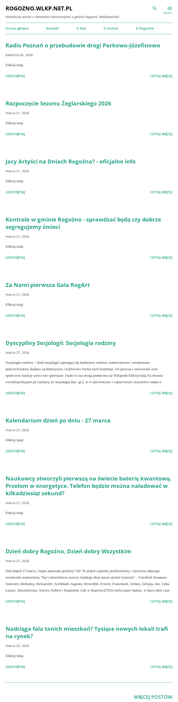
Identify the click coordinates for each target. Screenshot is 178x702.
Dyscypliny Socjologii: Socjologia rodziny (61, 343)
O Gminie (111, 28)
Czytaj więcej (161, 76)
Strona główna (17, 28)
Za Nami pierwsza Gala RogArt (48, 285)
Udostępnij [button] (15, 76)
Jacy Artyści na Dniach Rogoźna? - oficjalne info (71, 161)
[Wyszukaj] (155, 8)
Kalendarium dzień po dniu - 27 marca (58, 420)
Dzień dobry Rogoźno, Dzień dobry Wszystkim (68, 551)
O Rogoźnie (145, 28)
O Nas (81, 28)
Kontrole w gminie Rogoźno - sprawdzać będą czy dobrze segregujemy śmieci (83, 223)
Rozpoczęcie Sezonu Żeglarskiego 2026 (58, 103)
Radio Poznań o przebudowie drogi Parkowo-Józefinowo (83, 45)
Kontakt (52, 28)
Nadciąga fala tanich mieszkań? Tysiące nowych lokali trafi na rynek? (87, 632)
